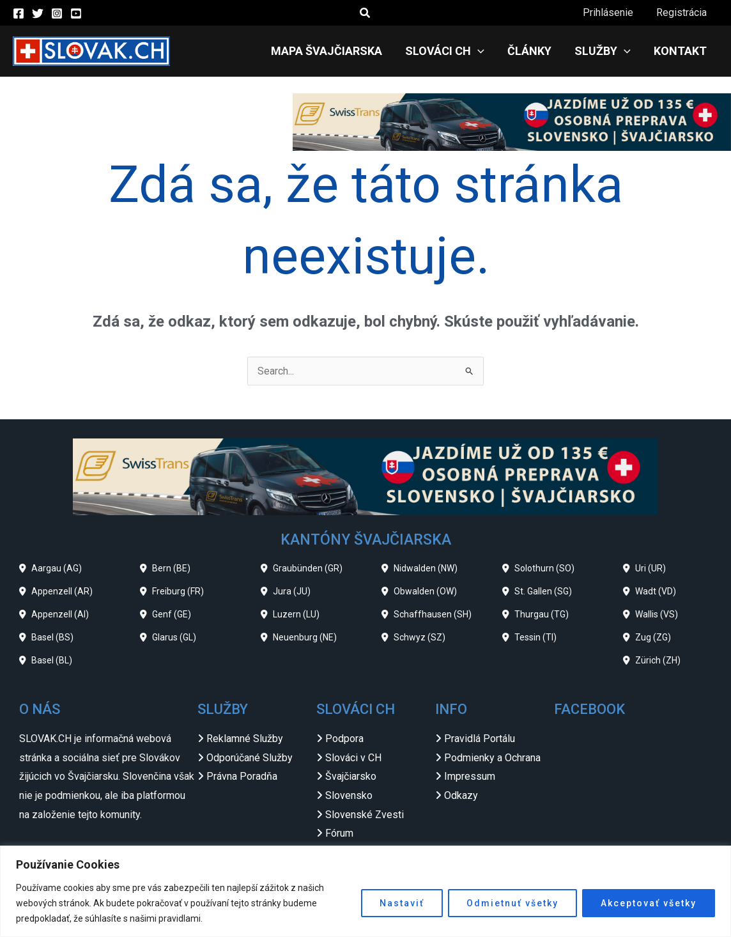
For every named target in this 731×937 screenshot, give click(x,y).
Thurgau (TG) (541, 614)
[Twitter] (37, 13)
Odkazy (461, 795)
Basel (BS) (52, 637)
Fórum (339, 833)
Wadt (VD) (655, 591)
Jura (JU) (292, 591)
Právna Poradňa (241, 776)
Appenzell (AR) (62, 591)
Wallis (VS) (656, 614)
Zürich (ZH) (658, 660)
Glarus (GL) (174, 637)
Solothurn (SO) (544, 568)
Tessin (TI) (535, 637)
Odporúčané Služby (249, 758)
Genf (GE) (171, 614)
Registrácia (683, 12)
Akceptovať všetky (648, 903)
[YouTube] (76, 13)
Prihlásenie (612, 12)
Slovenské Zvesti (364, 815)
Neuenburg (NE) (305, 637)
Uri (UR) (650, 568)
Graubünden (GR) (307, 568)
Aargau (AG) (56, 568)
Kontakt (681, 51)
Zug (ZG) (653, 637)
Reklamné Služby (244, 738)
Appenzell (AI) (60, 614)
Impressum (469, 776)
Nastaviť (402, 903)
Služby (606, 51)
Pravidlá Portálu (479, 738)
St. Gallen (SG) (543, 591)
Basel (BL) (51, 660)
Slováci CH (453, 51)
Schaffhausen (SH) (433, 614)
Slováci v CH (353, 758)
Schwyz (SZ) (419, 637)
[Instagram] (57, 13)
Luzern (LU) (296, 614)
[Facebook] (18, 13)
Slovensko (349, 795)
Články (536, 51)
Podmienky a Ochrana (492, 758)
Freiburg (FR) (178, 591)
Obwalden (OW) (425, 591)
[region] (365, 891)
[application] (486, 51)
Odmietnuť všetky (512, 903)
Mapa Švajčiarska (338, 51)
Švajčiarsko (350, 776)
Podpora (344, 738)
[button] (365, 13)
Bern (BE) (171, 568)
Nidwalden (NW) (426, 568)
